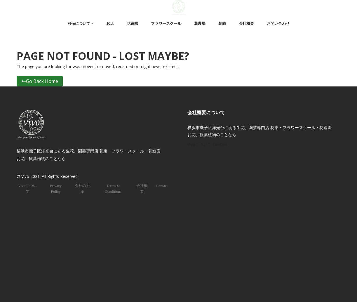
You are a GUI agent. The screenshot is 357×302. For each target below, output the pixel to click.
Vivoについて (78, 23)
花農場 (200, 23)
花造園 (132, 23)
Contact (162, 185)
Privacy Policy (56, 188)
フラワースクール (166, 23)
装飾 (222, 23)
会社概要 (246, 23)
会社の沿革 (82, 188)
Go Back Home (39, 81)
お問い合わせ (278, 23)
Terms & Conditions (113, 188)
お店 (110, 23)
